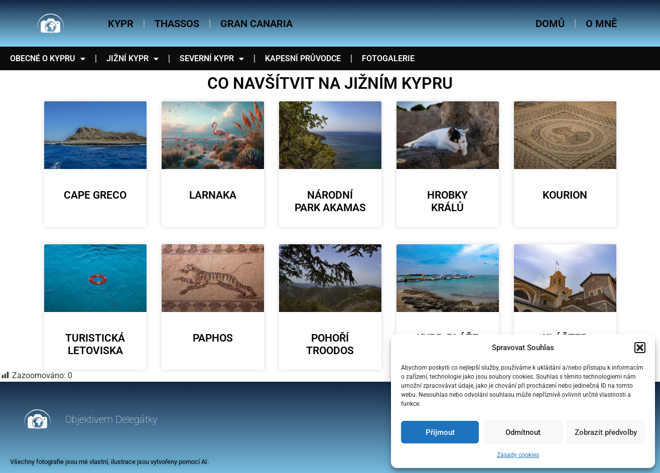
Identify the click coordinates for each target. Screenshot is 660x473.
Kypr (121, 24)
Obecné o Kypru (47, 59)
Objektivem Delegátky (111, 419)
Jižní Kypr (132, 59)
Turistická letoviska (95, 344)
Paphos (213, 338)
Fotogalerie (388, 58)
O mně (601, 24)
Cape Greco (95, 195)
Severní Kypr (212, 59)
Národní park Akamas (330, 201)
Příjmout (440, 432)
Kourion (565, 195)
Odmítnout (523, 432)
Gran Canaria (256, 24)
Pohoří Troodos (330, 344)
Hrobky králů (447, 201)
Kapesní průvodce (303, 58)
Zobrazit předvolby (606, 432)
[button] (640, 348)
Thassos (177, 24)
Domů (550, 24)
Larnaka (212, 195)
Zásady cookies (518, 454)
